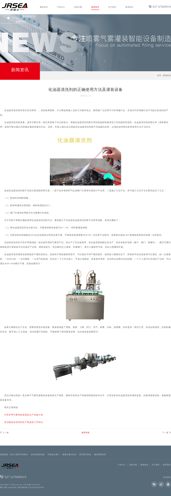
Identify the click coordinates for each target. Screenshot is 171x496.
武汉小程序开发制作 (19, 454)
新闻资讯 (95, 7)
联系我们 (129, 7)
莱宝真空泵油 (85, 454)
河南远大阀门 (54, 454)
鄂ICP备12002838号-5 (9, 487)
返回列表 (85, 432)
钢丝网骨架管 (100, 454)
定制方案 (78, 7)
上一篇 (4, 432)
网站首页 (44, 7)
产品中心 (61, 7)
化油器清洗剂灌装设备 (129, 395)
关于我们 (112, 7)
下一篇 (166, 432)
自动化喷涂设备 (38, 454)
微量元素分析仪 (69, 454)
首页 (159, 75)
